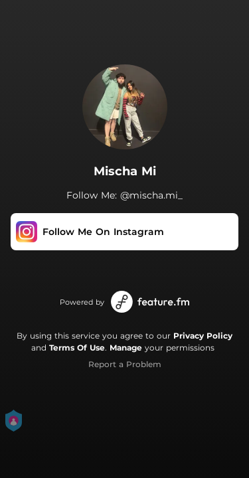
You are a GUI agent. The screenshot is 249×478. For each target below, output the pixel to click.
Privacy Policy (202, 336)
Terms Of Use (77, 348)
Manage (126, 348)
